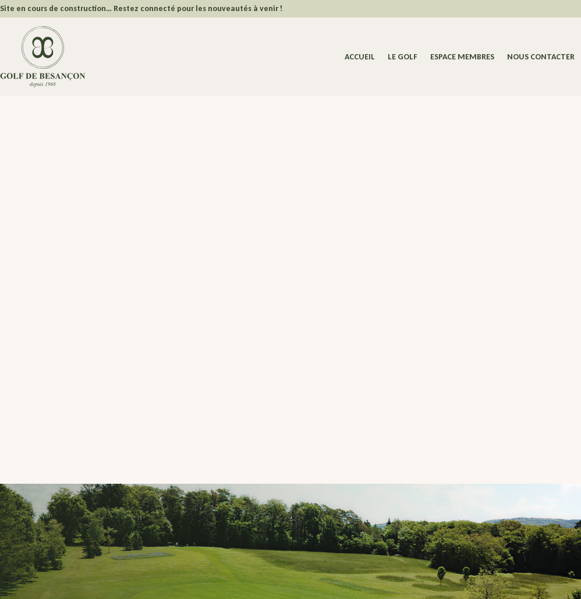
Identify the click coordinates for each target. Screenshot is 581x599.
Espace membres (462, 57)
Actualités (222, 490)
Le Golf (402, 57)
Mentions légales (145, 580)
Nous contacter (541, 57)
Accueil (360, 57)
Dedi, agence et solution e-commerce (488, 580)
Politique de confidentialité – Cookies (235, 580)
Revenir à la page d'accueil (111, 348)
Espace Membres (221, 462)
